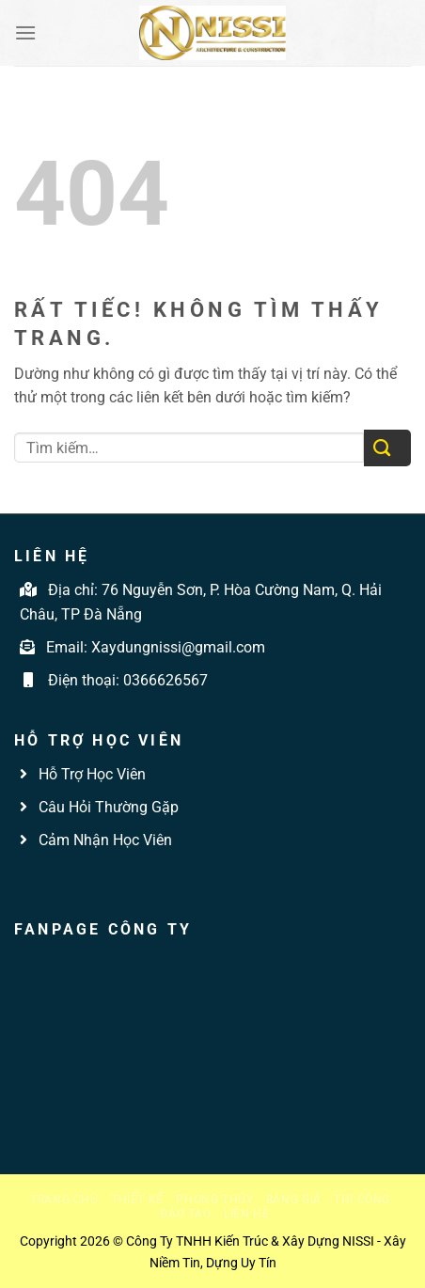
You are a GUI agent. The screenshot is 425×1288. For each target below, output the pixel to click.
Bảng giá (294, 1199)
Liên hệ (246, 1213)
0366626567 (165, 680)
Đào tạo (185, 1213)
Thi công (362, 1199)
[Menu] (25, 32)
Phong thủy (214, 1199)
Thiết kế (137, 1199)
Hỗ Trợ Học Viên (92, 774)
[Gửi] (387, 448)
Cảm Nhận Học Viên (103, 840)
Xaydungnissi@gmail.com (178, 647)
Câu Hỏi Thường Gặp (107, 807)
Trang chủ (64, 1199)
